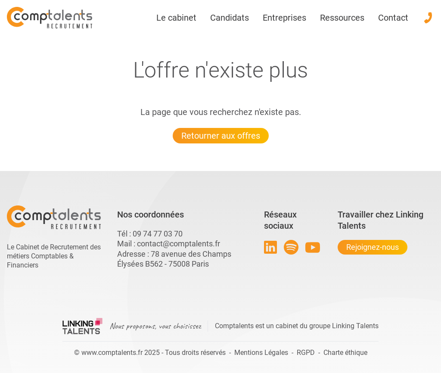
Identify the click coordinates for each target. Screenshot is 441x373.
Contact (393, 17)
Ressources (342, 17)
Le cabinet (176, 17)
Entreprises (284, 17)
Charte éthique (345, 352)
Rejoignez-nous (372, 247)
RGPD (306, 352)
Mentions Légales (261, 352)
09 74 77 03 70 (158, 233)
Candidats (229, 17)
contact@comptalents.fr (178, 243)
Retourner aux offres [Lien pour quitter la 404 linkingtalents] (220, 136)
